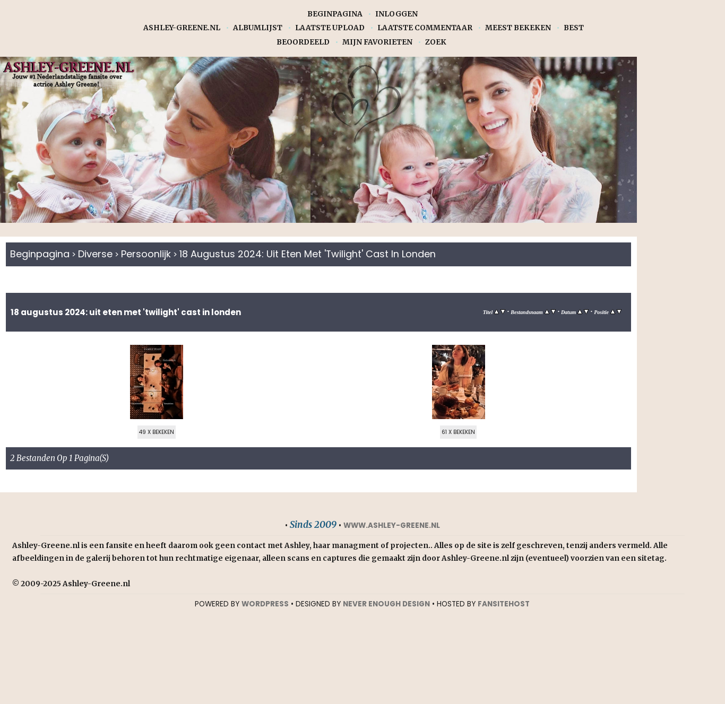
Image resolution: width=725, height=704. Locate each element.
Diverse (97, 254)
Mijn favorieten (377, 42)
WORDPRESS (265, 604)
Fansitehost (504, 604)
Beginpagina (334, 14)
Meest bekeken (518, 27)
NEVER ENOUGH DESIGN (386, 604)
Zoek (435, 42)
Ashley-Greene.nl (181, 27)
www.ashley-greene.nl (391, 526)
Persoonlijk (148, 254)
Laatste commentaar (424, 27)
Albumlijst (257, 27)
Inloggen (396, 14)
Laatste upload (330, 27)
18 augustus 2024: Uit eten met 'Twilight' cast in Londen (314, 254)
